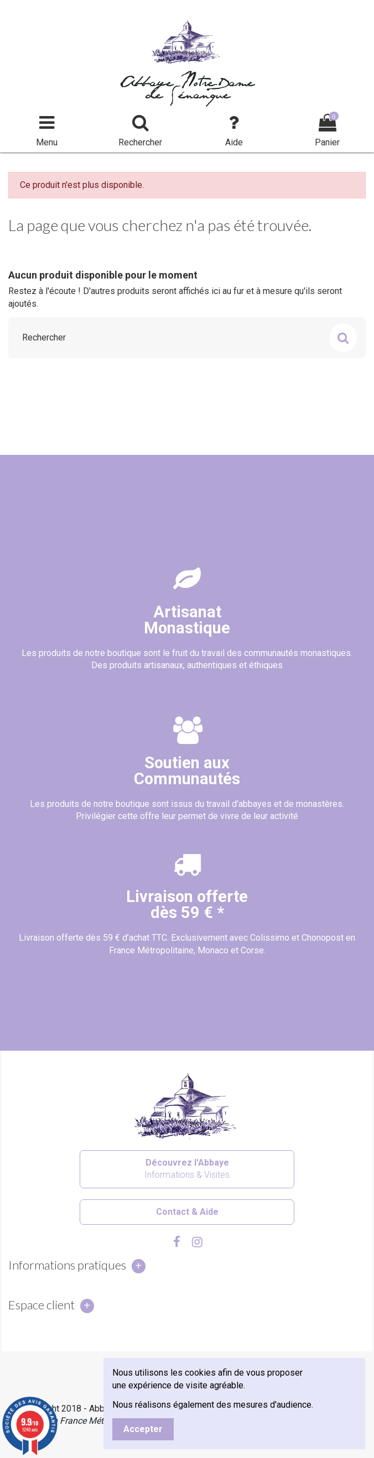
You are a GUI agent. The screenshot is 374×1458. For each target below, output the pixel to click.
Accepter (143, 1429)
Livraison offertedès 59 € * (187, 904)
